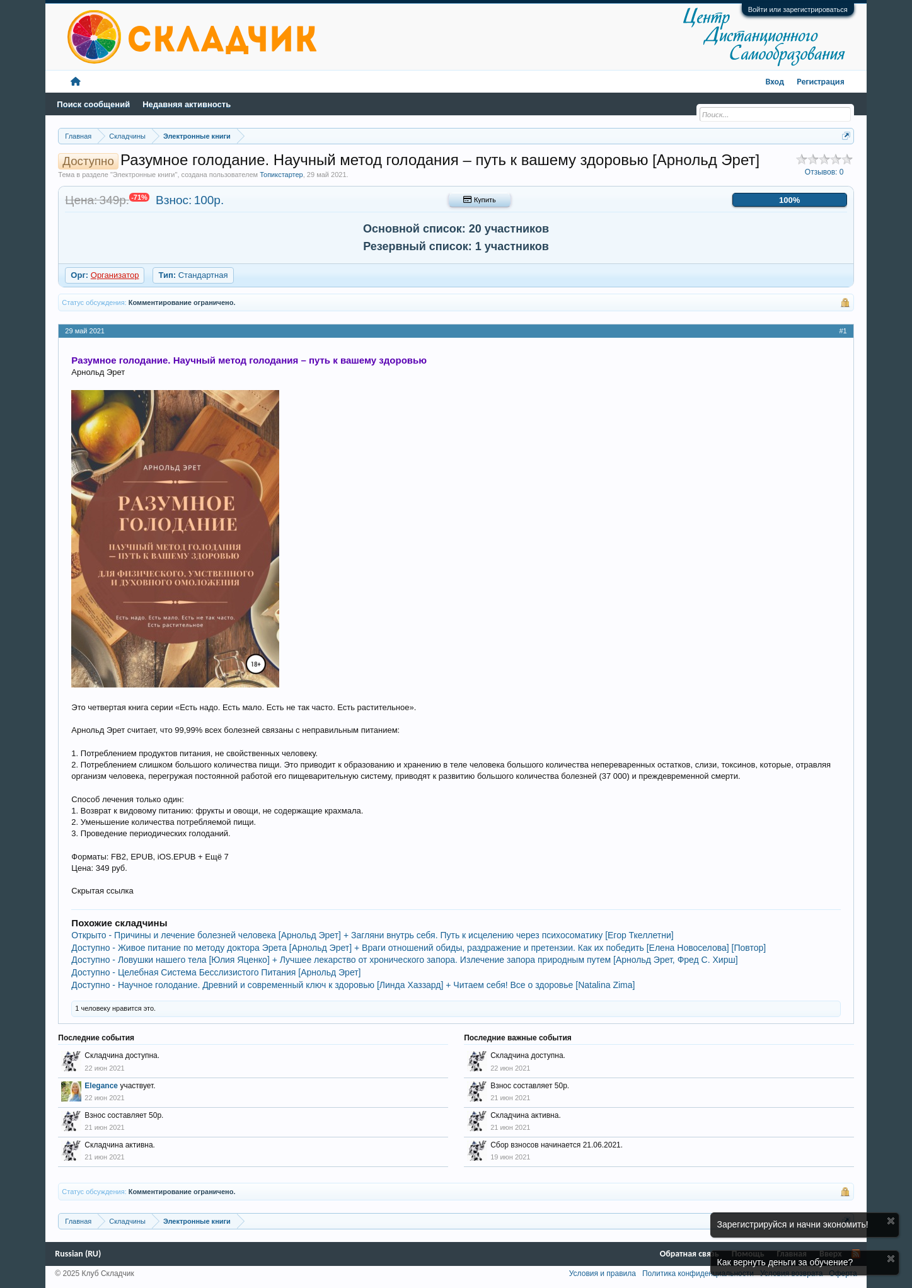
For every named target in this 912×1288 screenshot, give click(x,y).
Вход (774, 81)
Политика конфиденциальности (698, 1273)
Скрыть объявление (891, 1221)
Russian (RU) (78, 1253)
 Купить (479, 199)
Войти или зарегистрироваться (798, 9)
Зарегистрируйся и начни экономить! (793, 1224)
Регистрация (821, 81)
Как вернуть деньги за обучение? (785, 1262)
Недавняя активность (186, 104)
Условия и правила (602, 1273)
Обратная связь (689, 1253)
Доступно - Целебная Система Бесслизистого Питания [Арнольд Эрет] (216, 972)
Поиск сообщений (93, 104)
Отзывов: (824, 172)
